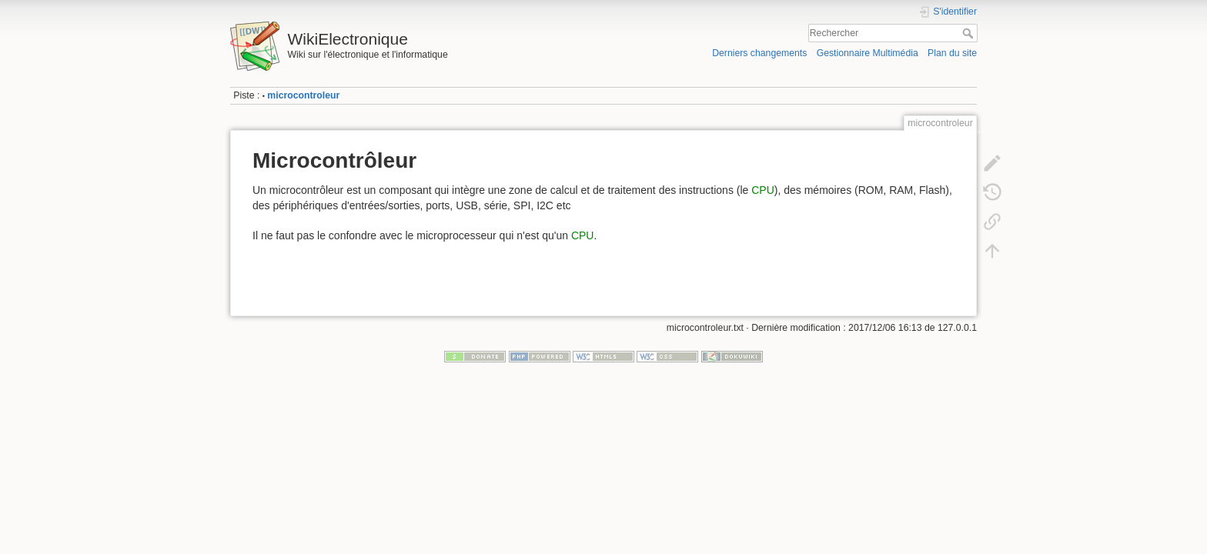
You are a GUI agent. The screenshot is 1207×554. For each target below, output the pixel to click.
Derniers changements (759, 53)
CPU (762, 190)
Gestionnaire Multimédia (867, 53)
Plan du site (952, 53)
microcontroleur (303, 95)
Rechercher (969, 33)
